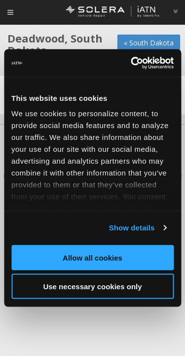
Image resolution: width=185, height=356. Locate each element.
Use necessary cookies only (92, 286)
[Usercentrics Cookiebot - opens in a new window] (132, 63)
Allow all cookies (92, 257)
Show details (132, 227)
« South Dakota (149, 42)
